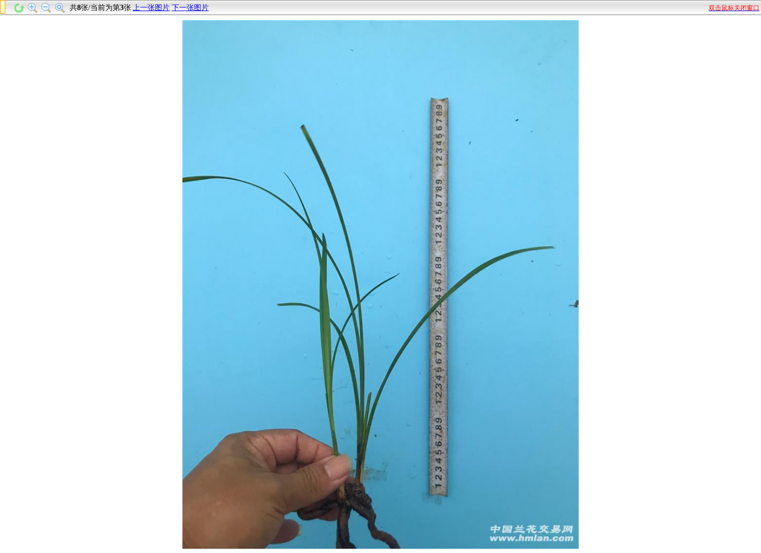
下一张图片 (190, 8)
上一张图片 (151, 8)
